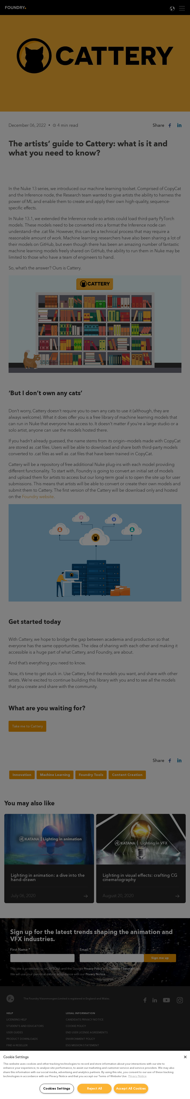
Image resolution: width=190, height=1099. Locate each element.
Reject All (94, 1088)
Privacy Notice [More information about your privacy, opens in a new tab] (137, 1076)
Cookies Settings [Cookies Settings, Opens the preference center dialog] (56, 1088)
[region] (95, 1075)
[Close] (185, 1057)
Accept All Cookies (131, 1088)
